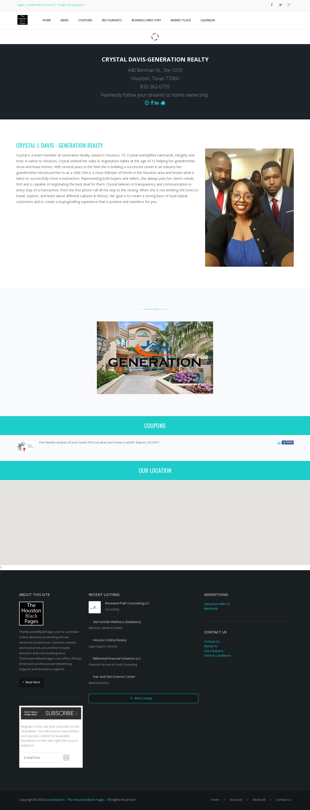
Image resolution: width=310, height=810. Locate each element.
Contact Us (212, 641)
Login (20, 5)
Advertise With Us (217, 604)
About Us (210, 646)
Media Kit (211, 608)
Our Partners (213, 651)
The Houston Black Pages (86, 799)
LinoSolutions (55, 799)
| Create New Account (39, 5)
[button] (155, 520)
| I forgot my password (69, 5)
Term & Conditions (217, 655)
